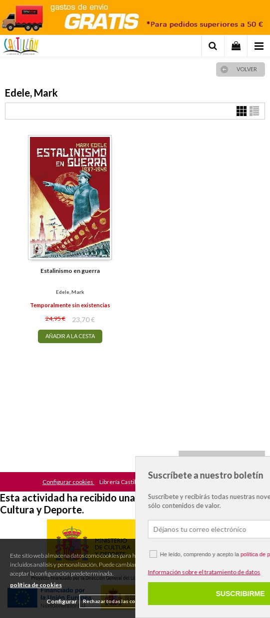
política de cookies (36, 585)
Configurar (61, 601)
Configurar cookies (68, 482)
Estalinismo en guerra (70, 270)
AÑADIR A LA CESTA (70, 336)
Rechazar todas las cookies (116, 601)
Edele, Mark (70, 292)
